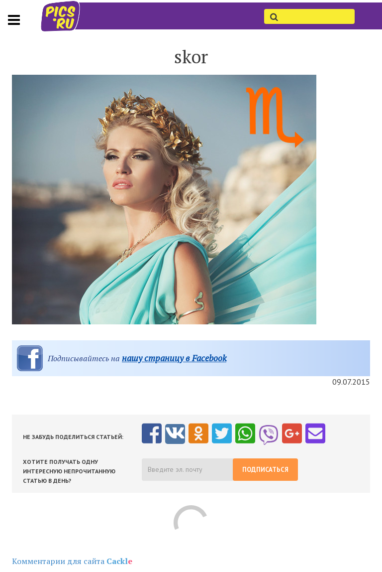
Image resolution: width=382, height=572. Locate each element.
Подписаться (265, 469)
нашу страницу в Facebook (174, 358)
